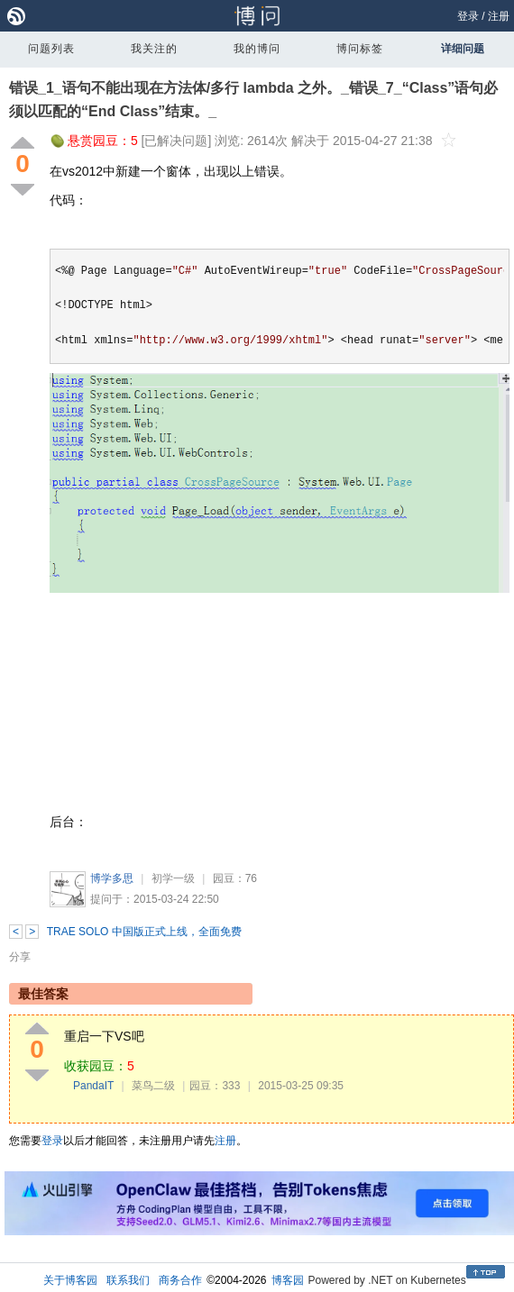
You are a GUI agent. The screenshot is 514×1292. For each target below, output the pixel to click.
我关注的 (154, 48)
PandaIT (93, 1085)
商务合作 (180, 1280)
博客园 (287, 1280)
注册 (498, 16)
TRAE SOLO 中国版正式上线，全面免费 (144, 931)
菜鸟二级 (153, 1085)
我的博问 (257, 48)
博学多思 (111, 878)
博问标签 (359, 48)
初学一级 (173, 878)
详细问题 (462, 48)
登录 (468, 16)
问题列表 (51, 48)
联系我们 (128, 1280)
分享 (20, 957)
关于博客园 (70, 1280)
